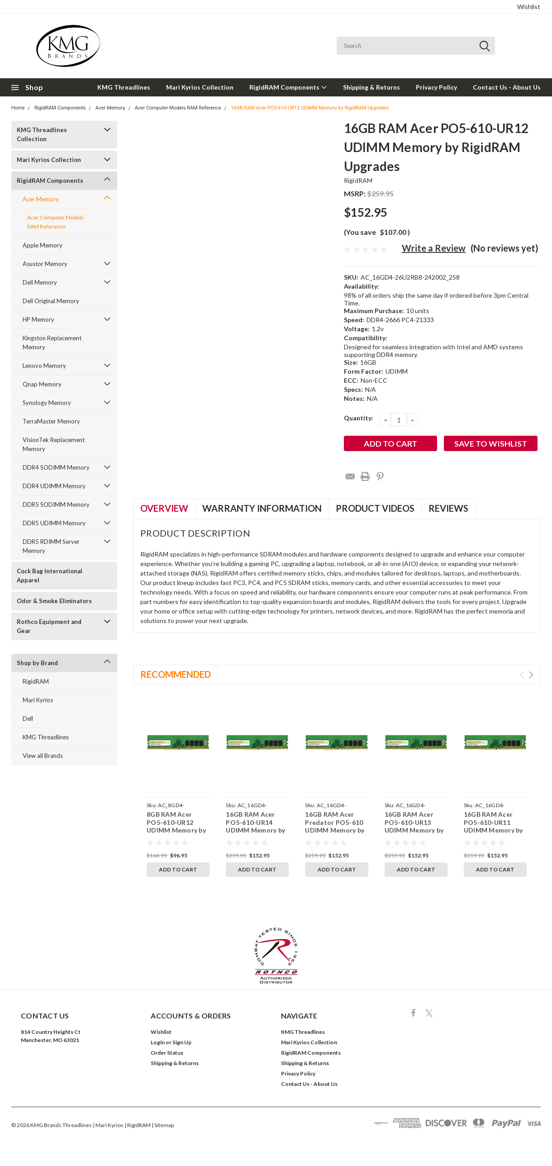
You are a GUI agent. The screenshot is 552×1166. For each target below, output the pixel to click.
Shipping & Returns (371, 87)
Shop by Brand (37, 662)
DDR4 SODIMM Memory (56, 467)
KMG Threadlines (123, 87)
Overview (164, 508)
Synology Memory (47, 402)
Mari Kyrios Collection (199, 87)
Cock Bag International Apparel (49, 575)
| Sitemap (163, 1125)
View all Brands (43, 755)
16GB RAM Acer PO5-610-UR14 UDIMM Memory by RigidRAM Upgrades (257, 826)
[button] (276, 956)
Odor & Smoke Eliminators (54, 600)
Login (158, 1042)
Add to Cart (178, 869)
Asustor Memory (45, 263)
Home (18, 108)
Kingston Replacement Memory (52, 342)
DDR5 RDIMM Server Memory (51, 546)
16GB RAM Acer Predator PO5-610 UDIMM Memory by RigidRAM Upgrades (336, 826)
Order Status (167, 1052)
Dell (28, 718)
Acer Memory (110, 108)
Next (531, 675)
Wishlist (528, 6)
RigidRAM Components (288, 87)
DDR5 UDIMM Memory (54, 523)
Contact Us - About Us (507, 87)
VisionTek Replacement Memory (54, 444)
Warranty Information (262, 508)
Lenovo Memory (44, 365)
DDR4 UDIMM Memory (54, 486)
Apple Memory (42, 245)
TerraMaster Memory (51, 421)
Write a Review (434, 248)
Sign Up (181, 1042)
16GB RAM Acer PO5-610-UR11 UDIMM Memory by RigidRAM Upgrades (495, 826)
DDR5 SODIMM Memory (56, 504)
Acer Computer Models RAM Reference (178, 108)
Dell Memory (40, 282)
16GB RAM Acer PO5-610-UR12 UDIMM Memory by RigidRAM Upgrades (310, 108)
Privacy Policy (436, 87)
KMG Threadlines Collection (42, 134)
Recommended (175, 674)
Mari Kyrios (38, 700)
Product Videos (375, 508)
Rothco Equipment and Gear (49, 626)
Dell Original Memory (51, 301)
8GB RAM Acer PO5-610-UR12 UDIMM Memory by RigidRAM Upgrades (178, 826)
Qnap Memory (42, 384)
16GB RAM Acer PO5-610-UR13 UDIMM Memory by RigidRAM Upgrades (416, 826)
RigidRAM (36, 681)
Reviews (448, 508)
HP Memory (38, 319)
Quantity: (358, 418)
